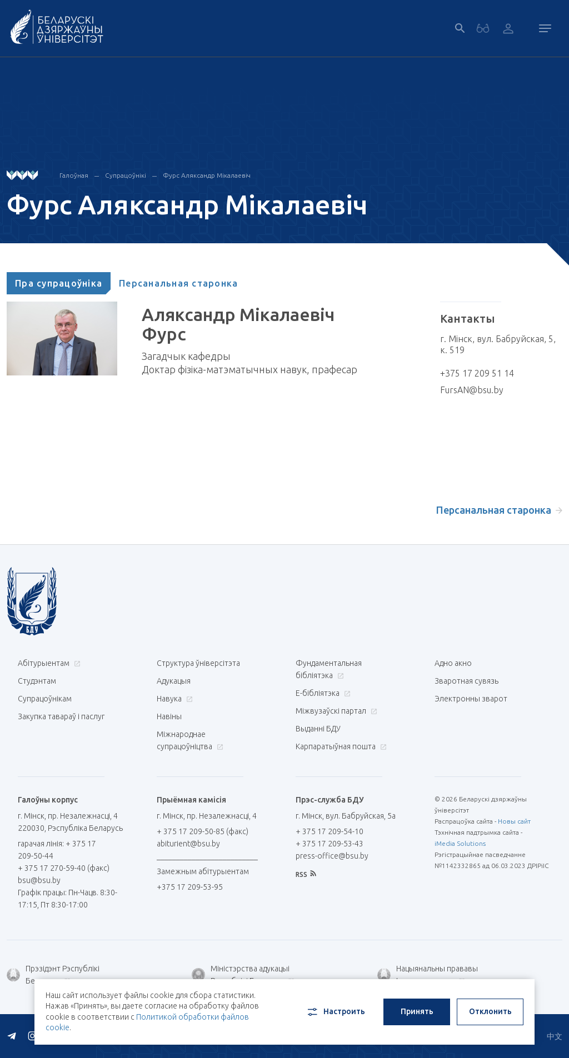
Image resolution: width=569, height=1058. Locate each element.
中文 (554, 1036)
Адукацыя (174, 680)
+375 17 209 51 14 (477, 373)
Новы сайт (514, 821)
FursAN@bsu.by (471, 390)
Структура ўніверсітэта (198, 663)
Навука (173, 698)
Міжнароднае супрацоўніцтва (190, 740)
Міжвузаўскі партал (335, 710)
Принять (417, 1011)
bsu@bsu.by (39, 880)
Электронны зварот (471, 698)
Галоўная (73, 175)
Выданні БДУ (318, 728)
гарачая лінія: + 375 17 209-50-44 (57, 849)
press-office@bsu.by (332, 855)
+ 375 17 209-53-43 (329, 843)
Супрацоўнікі (125, 175)
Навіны (169, 716)
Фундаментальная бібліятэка (329, 669)
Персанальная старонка (178, 283)
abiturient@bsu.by (188, 843)
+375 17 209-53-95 (190, 886)
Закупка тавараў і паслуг (61, 716)
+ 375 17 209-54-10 (329, 831)
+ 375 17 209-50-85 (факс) (202, 831)
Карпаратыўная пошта (340, 746)
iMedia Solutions (460, 843)
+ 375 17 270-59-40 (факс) (63, 868)
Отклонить (490, 1011)
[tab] (59, 283)
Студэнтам (37, 680)
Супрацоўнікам (45, 698)
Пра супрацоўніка (58, 283)
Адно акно (453, 663)
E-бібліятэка (322, 693)
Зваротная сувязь (466, 680)
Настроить (335, 1012)
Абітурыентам (48, 663)
